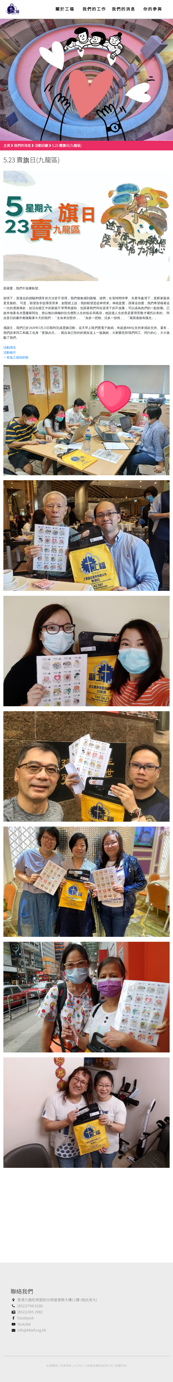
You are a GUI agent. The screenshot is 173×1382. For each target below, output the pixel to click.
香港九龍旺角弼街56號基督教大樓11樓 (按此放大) (54, 1299)
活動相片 (9, 352)
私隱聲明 (52, 1365)
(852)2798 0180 (27, 1305)
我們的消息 (123, 9)
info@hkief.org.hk (28, 1330)
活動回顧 (41, 145)
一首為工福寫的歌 (16, 357)
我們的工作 (94, 9)
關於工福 (64, 9)
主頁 (6, 145)
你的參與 (152, 9)
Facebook (22, 1317)
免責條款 (66, 1365)
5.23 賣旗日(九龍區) (67, 145)
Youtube (21, 1324)
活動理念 (9, 347)
